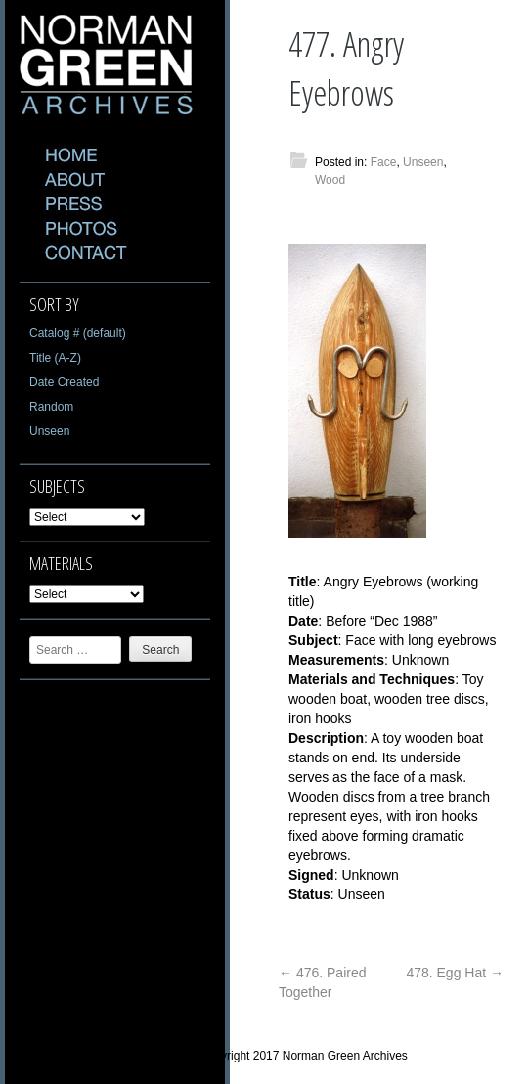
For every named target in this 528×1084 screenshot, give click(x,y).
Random (51, 406)
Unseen (49, 431)
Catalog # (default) (77, 333)
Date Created (64, 382)
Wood (330, 180)
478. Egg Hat (455, 972)
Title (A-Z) (55, 358)
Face (384, 162)
